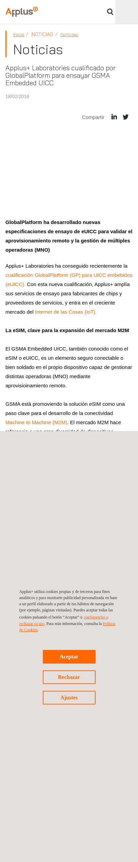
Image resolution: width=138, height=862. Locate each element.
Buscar (110, 11)
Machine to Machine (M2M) (36, 422)
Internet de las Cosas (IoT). (66, 312)
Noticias (69, 34)
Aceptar (68, 656)
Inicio (18, 34)
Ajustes (69, 697)
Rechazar (69, 677)
